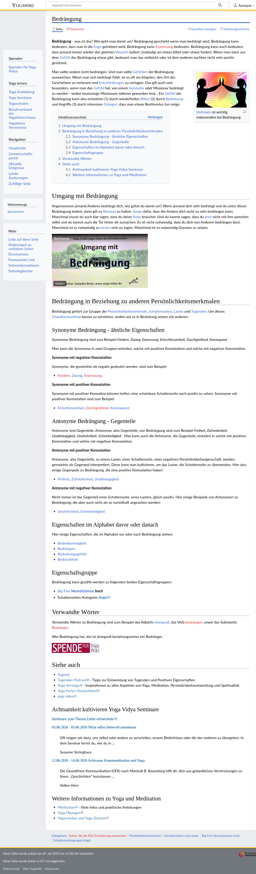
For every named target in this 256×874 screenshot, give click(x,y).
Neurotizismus (82, 591)
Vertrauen (203, 112)
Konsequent (119, 408)
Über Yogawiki (32, 868)
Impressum (52, 868)
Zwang (77, 375)
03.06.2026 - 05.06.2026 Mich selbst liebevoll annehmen (94, 727)
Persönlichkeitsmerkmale (127, 311)
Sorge (137, 211)
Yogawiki (23, 5)
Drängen (110, 104)
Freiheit (64, 479)
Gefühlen (140, 72)
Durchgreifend (97, 408)
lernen (105, 227)
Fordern (64, 375)
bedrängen (194, 622)
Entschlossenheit (71, 408)
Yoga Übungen (69, 812)
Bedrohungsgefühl (72, 554)
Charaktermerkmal (66, 316)
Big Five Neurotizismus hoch (221, 835)
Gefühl (65, 57)
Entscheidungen (111, 82)
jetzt (208, 217)
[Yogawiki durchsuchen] (137, 5)
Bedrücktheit (68, 559)
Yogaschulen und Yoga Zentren (82, 818)
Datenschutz (11, 868)
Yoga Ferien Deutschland (77, 690)
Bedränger (60, 627)
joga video (66, 696)
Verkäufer (136, 88)
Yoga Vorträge (69, 685)
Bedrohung (174, 99)
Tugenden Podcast (72, 680)
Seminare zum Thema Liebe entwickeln (83, 719)
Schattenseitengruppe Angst (72, 840)
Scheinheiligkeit (92, 511)
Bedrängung (61, 238)
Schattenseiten (160, 311)
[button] (100, 261)
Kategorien (59, 835)
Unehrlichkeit (68, 511)
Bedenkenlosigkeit (72, 543)
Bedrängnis (66, 548)
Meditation (66, 807)
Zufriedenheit (82, 479)
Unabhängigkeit (106, 479)
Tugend (63, 674)
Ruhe (137, 217)
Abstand (109, 211)
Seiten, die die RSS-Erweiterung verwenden (97, 835)
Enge (97, 46)
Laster (178, 311)
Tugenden (199, 311)
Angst (103, 597)
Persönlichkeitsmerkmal (145, 835)
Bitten (145, 99)
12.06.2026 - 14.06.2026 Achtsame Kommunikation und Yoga (98, 760)
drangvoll (162, 622)
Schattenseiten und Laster (181, 835)
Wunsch (121, 52)
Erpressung (164, 46)
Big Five (64, 591)
